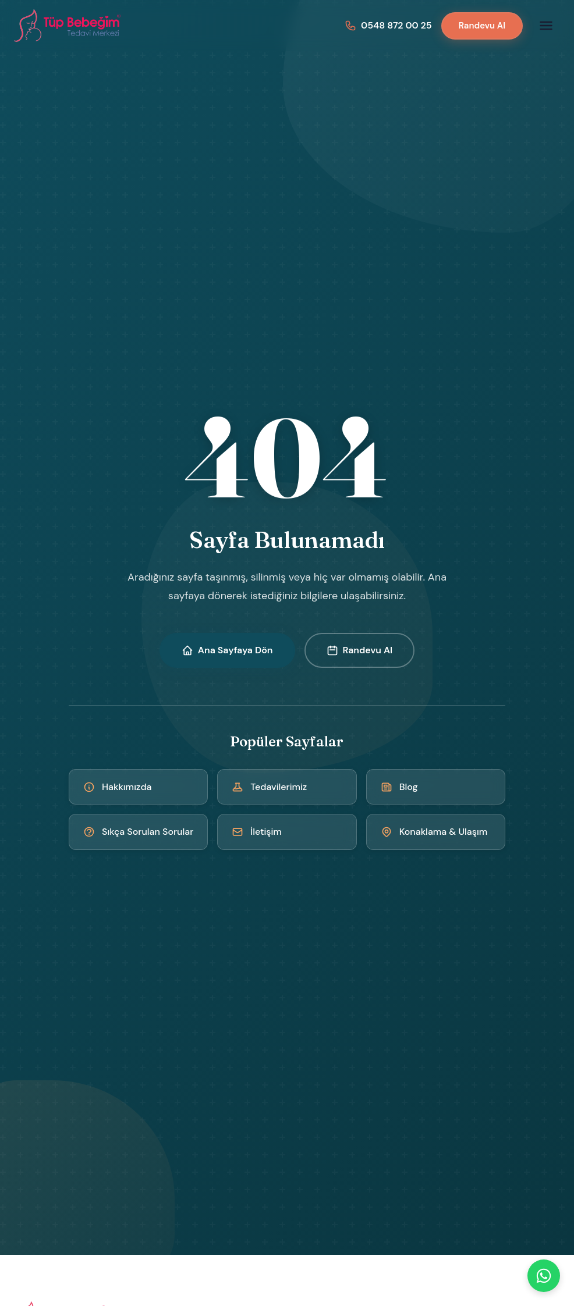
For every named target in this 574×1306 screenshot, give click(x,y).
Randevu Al (482, 25)
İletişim (257, 831)
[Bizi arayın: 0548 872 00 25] (388, 25)
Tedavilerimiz (269, 787)
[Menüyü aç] (546, 26)
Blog (399, 787)
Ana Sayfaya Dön (227, 650)
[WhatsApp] (543, 1275)
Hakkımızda (117, 787)
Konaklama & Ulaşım (434, 831)
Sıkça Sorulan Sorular (138, 831)
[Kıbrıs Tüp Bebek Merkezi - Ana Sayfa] (68, 25)
